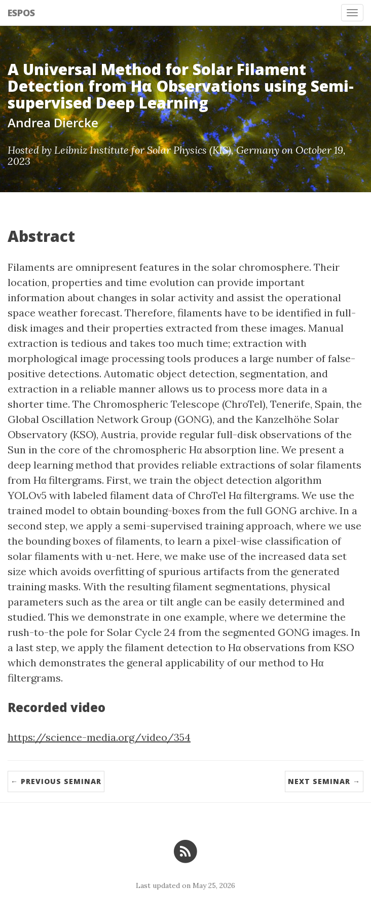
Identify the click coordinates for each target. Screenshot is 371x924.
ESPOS (21, 13)
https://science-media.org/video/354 (99, 737)
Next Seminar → (324, 781)
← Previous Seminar (56, 781)
